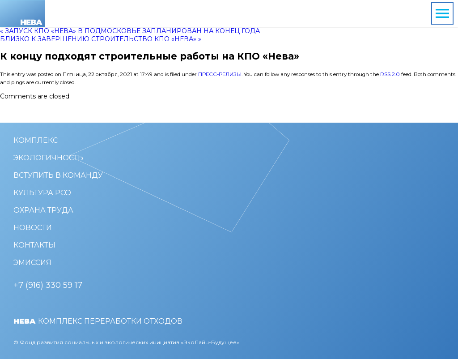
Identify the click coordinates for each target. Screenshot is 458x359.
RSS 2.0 (390, 74)
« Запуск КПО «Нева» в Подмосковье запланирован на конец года (130, 31)
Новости (32, 227)
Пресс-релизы (220, 74)
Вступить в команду (58, 175)
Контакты (34, 245)
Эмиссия (32, 262)
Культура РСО (42, 192)
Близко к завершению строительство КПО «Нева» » (100, 39)
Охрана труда (43, 210)
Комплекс (35, 140)
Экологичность (48, 158)
